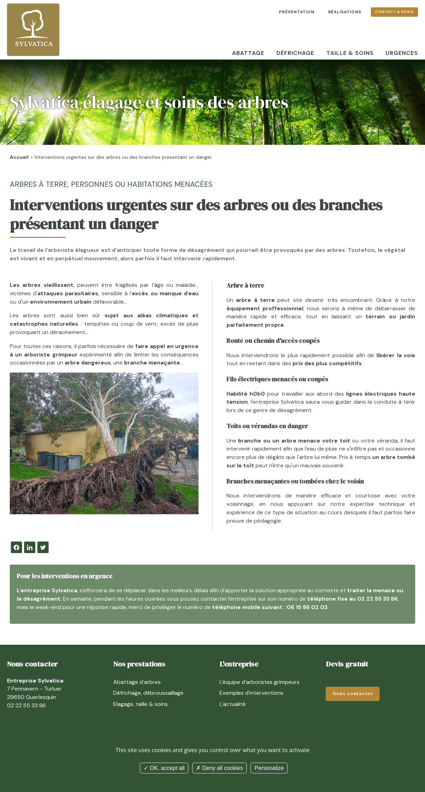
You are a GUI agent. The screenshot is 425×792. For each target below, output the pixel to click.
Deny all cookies (219, 768)
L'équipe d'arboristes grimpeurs (259, 682)
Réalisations (345, 12)
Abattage (248, 53)
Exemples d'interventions (251, 692)
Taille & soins (350, 53)
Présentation (297, 12)
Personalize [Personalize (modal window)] (269, 768)
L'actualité (232, 704)
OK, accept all (164, 768)
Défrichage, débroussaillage (148, 692)
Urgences (402, 53)
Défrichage (295, 53)
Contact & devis (394, 11)
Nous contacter (353, 693)
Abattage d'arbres (137, 682)
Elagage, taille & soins (140, 704)
